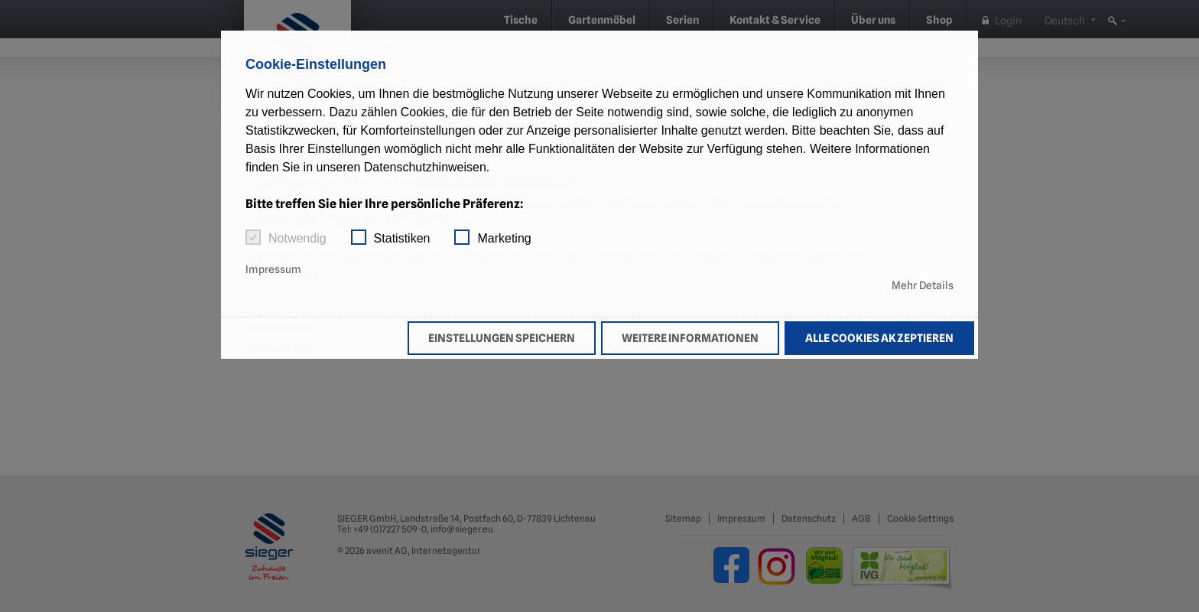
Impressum (273, 269)
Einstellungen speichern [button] (501, 337)
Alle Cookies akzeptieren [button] (879, 337)
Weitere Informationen (690, 337)
